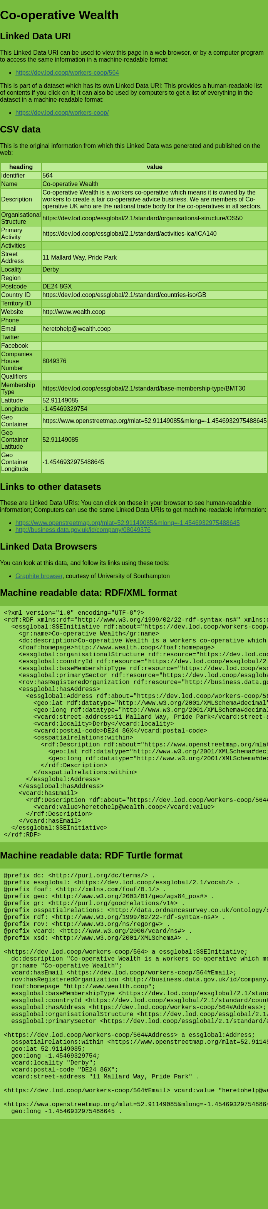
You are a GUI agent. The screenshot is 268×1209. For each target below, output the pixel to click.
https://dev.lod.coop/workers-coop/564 (67, 72)
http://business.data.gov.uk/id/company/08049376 (83, 530)
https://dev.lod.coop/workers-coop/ (62, 112)
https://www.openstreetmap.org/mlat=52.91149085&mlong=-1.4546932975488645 (127, 523)
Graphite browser (38, 576)
